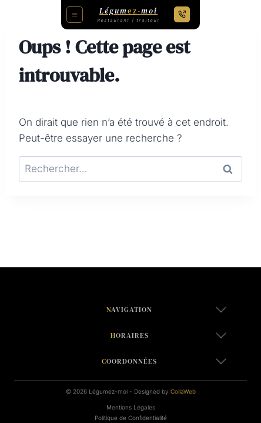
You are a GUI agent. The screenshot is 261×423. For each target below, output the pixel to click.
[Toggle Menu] (74, 14)
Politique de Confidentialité (131, 417)
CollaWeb (183, 391)
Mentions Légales (130, 407)
